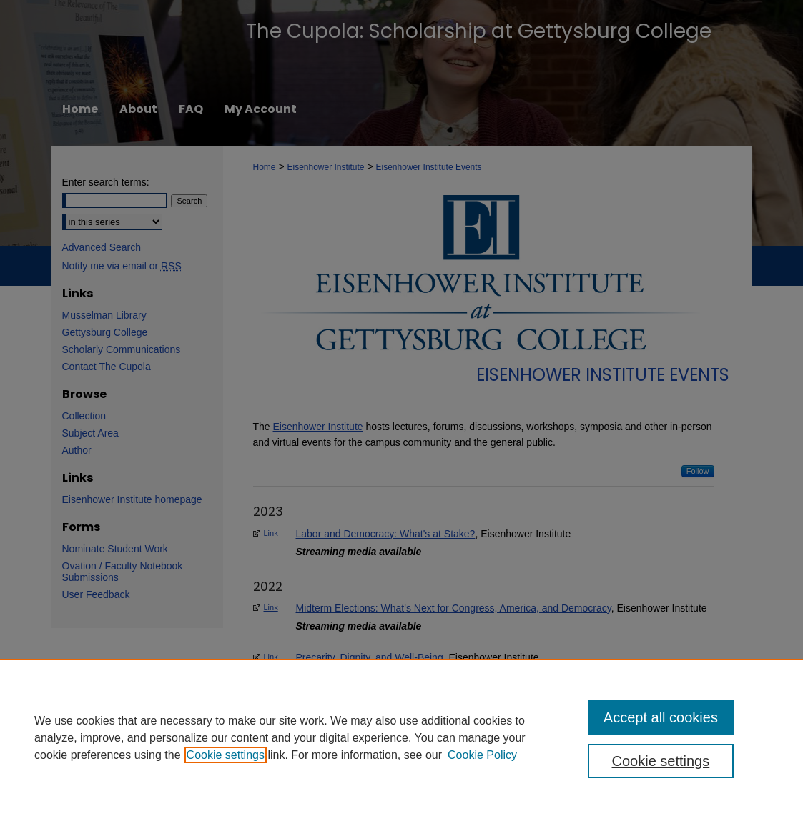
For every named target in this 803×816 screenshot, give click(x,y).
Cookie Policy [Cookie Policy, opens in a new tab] (482, 755)
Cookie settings (226, 755)
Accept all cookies (661, 717)
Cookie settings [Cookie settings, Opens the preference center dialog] (661, 761)
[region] (401, 737)
